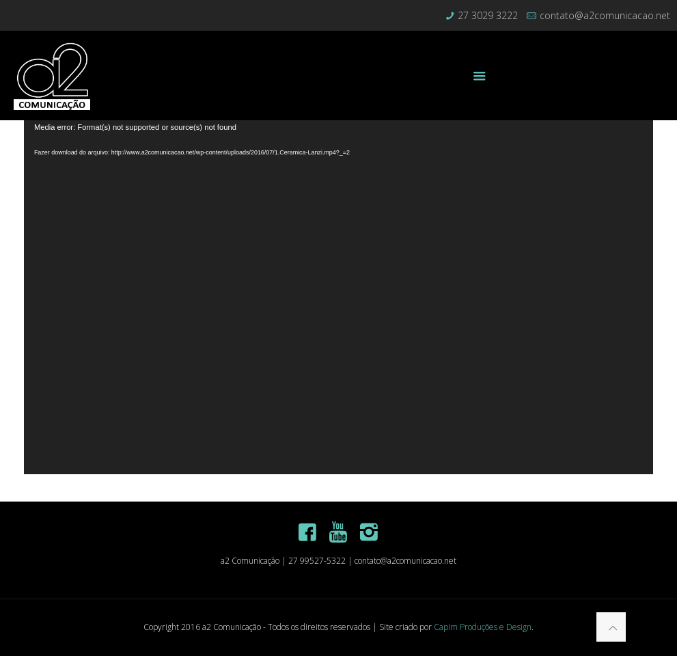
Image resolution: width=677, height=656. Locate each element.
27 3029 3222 (488, 15)
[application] (338, 297)
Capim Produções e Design (482, 627)
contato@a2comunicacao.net (605, 15)
